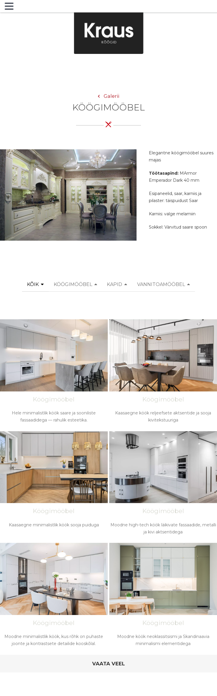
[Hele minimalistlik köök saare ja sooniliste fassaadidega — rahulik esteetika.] (54, 374)
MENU (24, 7)
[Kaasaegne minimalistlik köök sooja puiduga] (54, 485)
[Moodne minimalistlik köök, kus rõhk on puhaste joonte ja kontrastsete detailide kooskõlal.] (54, 598)
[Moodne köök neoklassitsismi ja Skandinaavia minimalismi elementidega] (163, 598)
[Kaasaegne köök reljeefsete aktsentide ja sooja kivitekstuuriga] (163, 374)
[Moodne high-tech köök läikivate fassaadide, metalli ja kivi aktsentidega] (163, 486)
